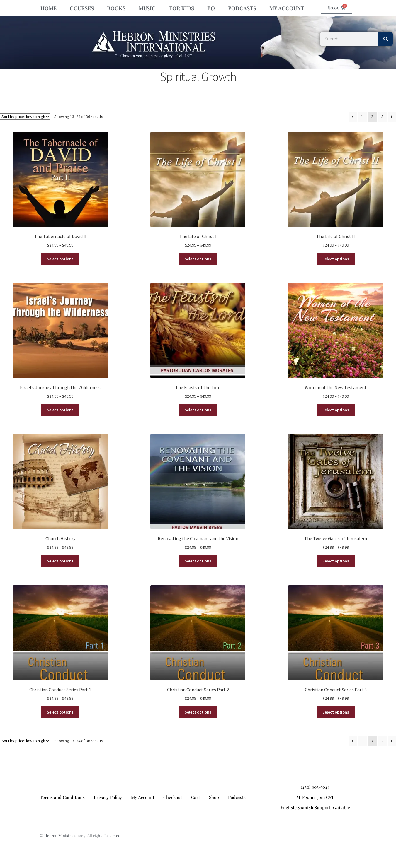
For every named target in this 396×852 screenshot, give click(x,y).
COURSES (82, 8)
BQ (211, 8)
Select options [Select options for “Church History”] (60, 561)
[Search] (385, 39)
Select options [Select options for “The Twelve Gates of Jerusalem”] (335, 561)
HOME (48, 8)
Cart (195, 797)
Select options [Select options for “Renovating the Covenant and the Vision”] (198, 561)
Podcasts (237, 797)
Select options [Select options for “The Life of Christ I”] (198, 258)
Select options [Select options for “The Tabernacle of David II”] (60, 258)
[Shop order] (25, 116)
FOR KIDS (181, 8)
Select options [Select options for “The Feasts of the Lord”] (198, 410)
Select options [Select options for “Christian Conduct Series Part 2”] (198, 712)
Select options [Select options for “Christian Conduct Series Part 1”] (60, 712)
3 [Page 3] (382, 116)
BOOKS (116, 8)
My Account (142, 797)
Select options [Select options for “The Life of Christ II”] (335, 258)
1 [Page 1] (362, 116)
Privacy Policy (108, 797)
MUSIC (147, 8)
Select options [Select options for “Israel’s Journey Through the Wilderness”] (60, 410)
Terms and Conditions (62, 797)
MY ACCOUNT (286, 8)
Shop (214, 797)
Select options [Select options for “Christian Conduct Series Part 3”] (335, 712)
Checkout (172, 797)
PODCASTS (242, 8)
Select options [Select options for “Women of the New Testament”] (335, 410)
